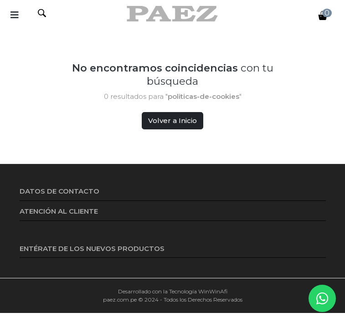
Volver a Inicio (172, 120)
